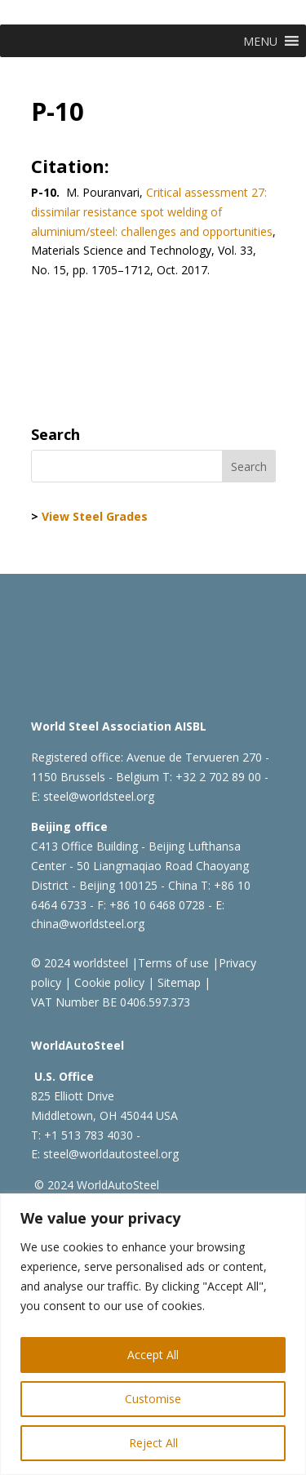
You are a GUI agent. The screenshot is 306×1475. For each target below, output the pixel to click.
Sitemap (177, 982)
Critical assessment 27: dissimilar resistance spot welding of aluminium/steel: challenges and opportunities (152, 211)
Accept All (153, 1354)
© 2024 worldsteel (79, 963)
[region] (153, 1334)
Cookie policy (107, 982)
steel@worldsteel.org (98, 796)
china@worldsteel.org (87, 923)
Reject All (153, 1443)
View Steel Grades (95, 516)
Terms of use (173, 963)
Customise (153, 1398)
